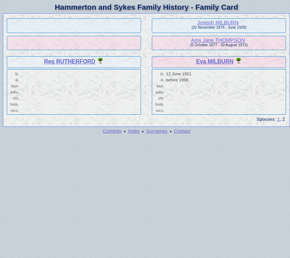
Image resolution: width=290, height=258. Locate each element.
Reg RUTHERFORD (69, 61)
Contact (182, 131)
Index (134, 131)
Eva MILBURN (215, 61)
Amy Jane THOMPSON (218, 40)
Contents (112, 131)
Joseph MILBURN (217, 22)
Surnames (156, 131)
